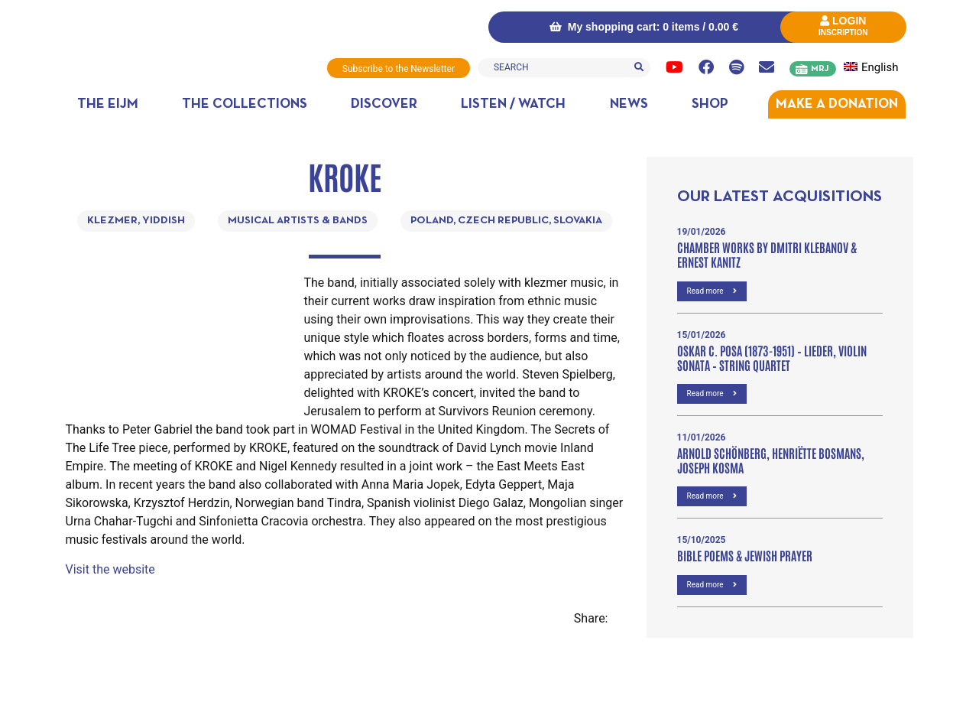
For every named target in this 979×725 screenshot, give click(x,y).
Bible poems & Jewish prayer (744, 555)
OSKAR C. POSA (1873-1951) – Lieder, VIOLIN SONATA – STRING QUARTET (772, 357)
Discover (384, 104)
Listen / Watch (513, 104)
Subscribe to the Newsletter (398, 68)
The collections (244, 104)
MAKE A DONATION (837, 104)
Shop (710, 104)
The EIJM (107, 104)
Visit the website (110, 569)
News (629, 104)
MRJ (819, 69)
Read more (712, 291)
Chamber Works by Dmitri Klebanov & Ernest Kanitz (767, 254)
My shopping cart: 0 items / (643, 27)
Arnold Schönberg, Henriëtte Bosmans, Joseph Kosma (770, 460)
